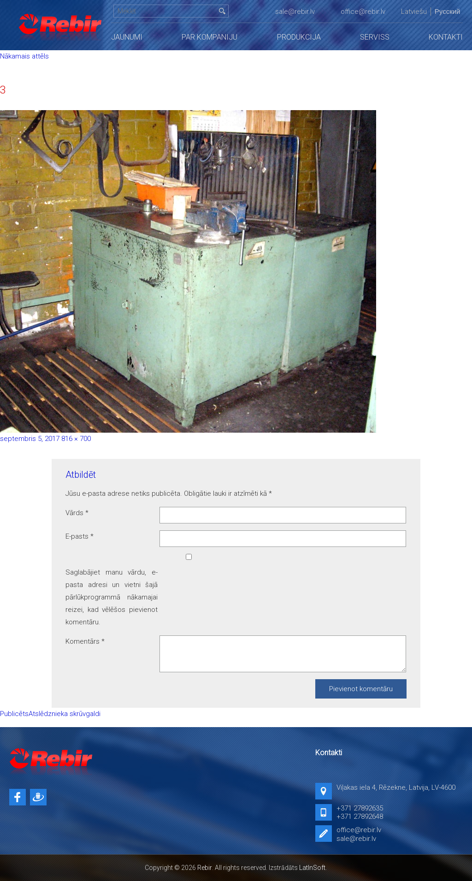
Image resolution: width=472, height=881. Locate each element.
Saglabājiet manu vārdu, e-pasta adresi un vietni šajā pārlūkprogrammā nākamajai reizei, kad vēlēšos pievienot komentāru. (111, 597)
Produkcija (299, 37)
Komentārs (85, 641)
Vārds (76, 513)
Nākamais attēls (24, 56)
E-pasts (79, 536)
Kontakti (446, 37)
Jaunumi (126, 37)
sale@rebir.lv (295, 11)
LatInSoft (312, 867)
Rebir (204, 867)
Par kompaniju (209, 37)
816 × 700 (76, 439)
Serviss (374, 37)
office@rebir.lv (363, 11)
